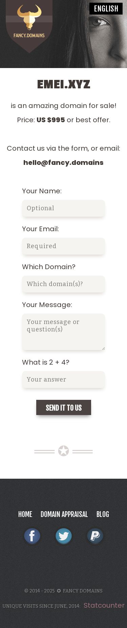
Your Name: (42, 191)
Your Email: (40, 229)
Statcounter (104, 605)
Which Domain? (49, 267)
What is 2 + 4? (45, 362)
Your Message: (47, 304)
